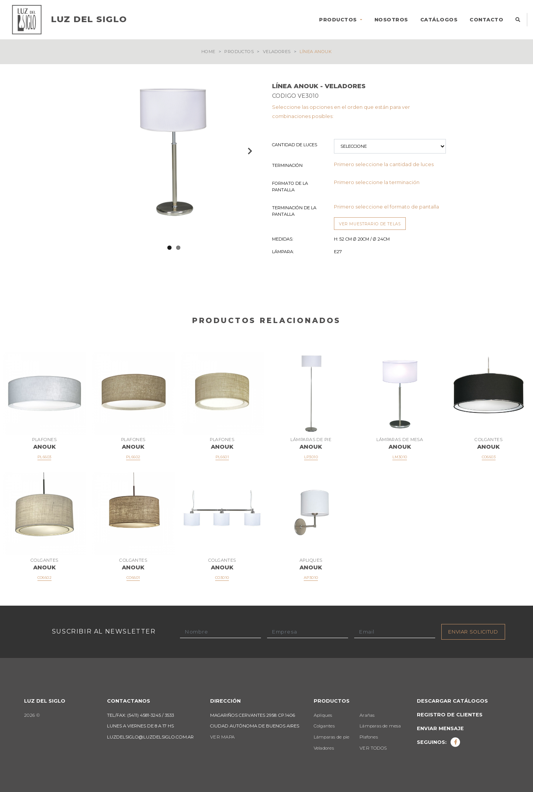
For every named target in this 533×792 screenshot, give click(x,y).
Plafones (369, 737)
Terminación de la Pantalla (294, 211)
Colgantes (324, 726)
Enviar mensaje (440, 728)
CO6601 (133, 578)
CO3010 (222, 578)
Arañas (367, 715)
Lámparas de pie (331, 737)
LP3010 (311, 457)
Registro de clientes (450, 715)
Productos (239, 51)
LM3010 (399, 457)
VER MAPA (222, 737)
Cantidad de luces (294, 144)
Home (208, 51)
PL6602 (133, 457)
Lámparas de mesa (380, 726)
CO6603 (489, 457)
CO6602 (44, 578)
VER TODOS (373, 748)
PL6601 (222, 457)
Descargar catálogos (452, 701)
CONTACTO (486, 20)
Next (249, 150)
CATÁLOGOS (439, 20)
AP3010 (311, 578)
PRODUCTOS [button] (338, 20)
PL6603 (44, 457)
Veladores (277, 51)
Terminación (287, 165)
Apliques (323, 715)
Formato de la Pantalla (290, 186)
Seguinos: (438, 742)
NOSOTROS (391, 20)
